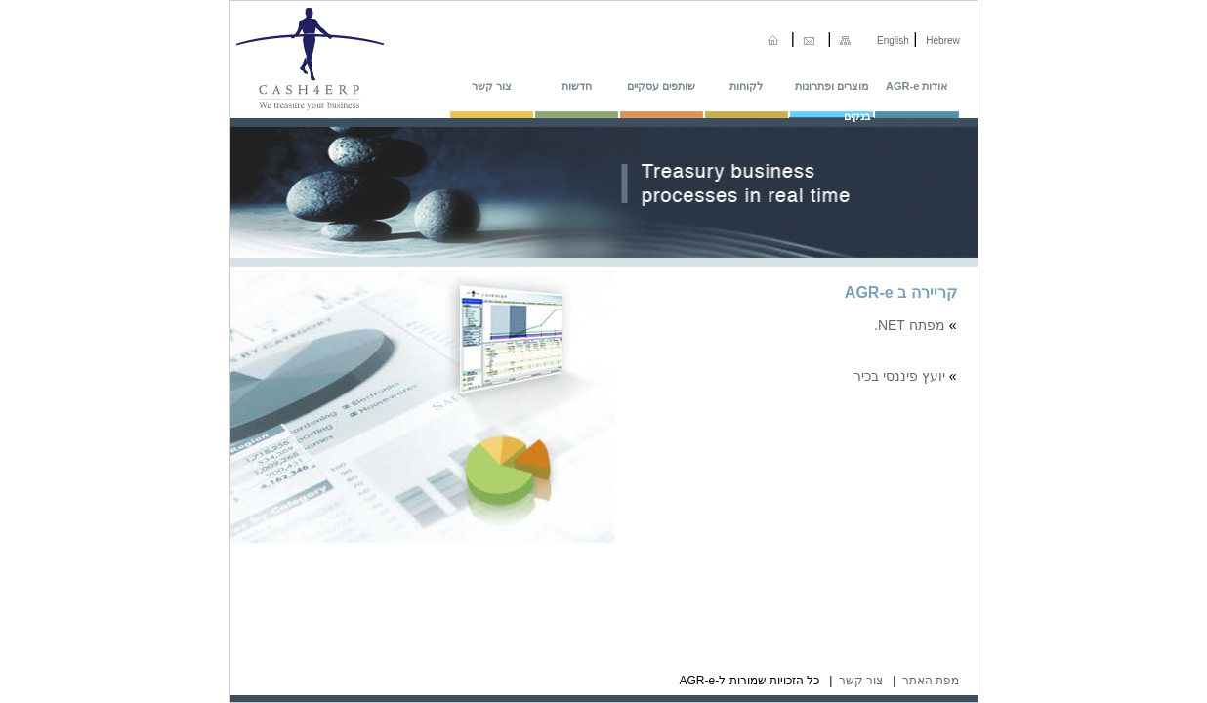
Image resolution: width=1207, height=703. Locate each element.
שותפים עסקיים (661, 86)
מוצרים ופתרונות (831, 86)
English (893, 40)
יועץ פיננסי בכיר (899, 376)
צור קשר (492, 86)
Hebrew (942, 40)
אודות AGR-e (916, 86)
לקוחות (746, 86)
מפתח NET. (909, 325)
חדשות (577, 86)
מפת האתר (930, 680)
